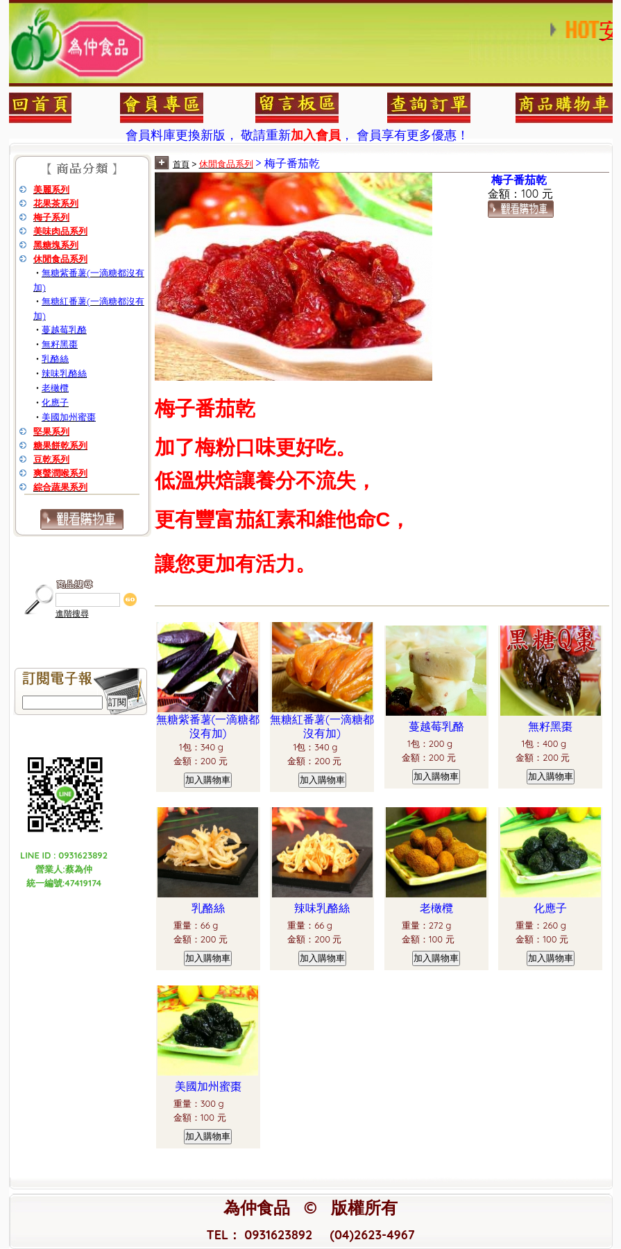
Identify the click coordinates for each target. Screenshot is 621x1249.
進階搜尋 (72, 614)
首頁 (181, 164)
